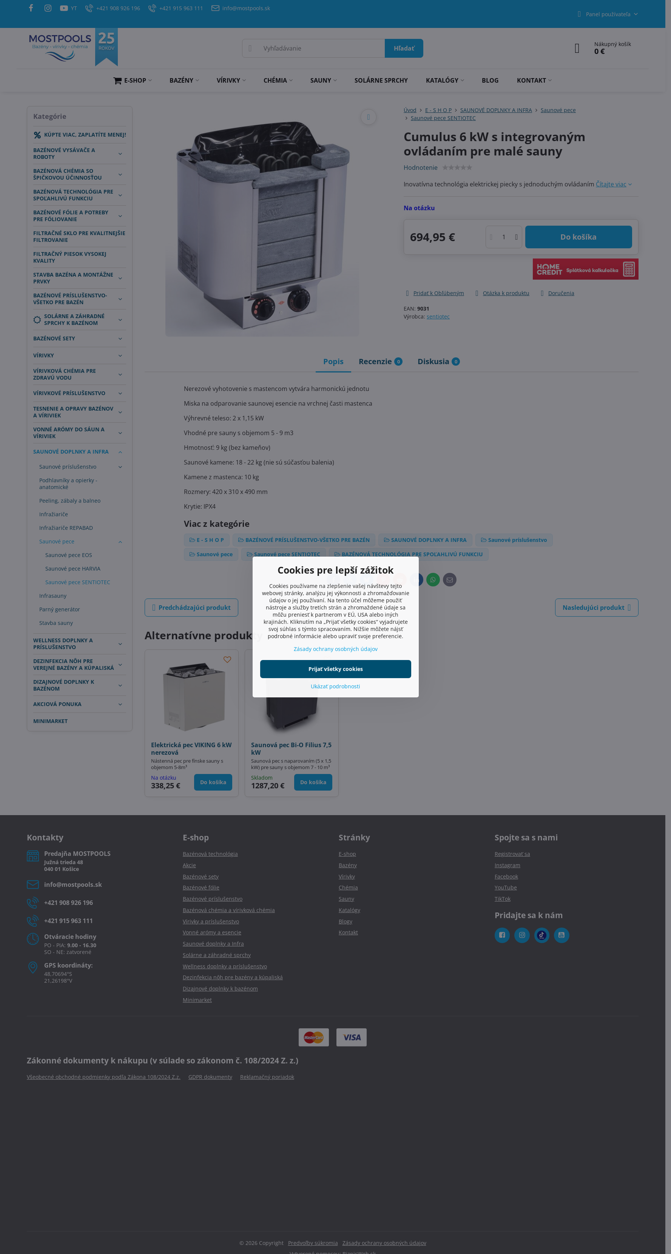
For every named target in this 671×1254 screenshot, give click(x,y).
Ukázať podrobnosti (335, 686)
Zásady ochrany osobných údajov (336, 648)
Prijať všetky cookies (336, 668)
